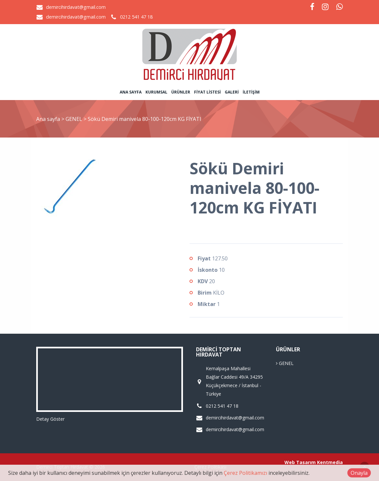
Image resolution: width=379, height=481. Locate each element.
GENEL (74, 119)
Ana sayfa (131, 92)
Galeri (232, 92)
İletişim (251, 92)
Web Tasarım (300, 462)
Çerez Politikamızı (245, 472)
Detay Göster (50, 419)
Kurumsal (156, 92)
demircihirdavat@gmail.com (76, 7)
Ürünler (180, 92)
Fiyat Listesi (207, 92)
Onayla (359, 472)
